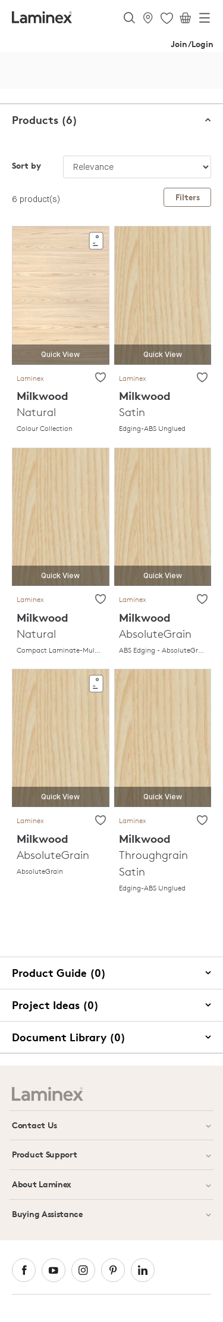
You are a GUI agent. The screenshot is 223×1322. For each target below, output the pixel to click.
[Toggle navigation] (204, 20)
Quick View (60, 355)
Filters (187, 197)
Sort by (26, 165)
